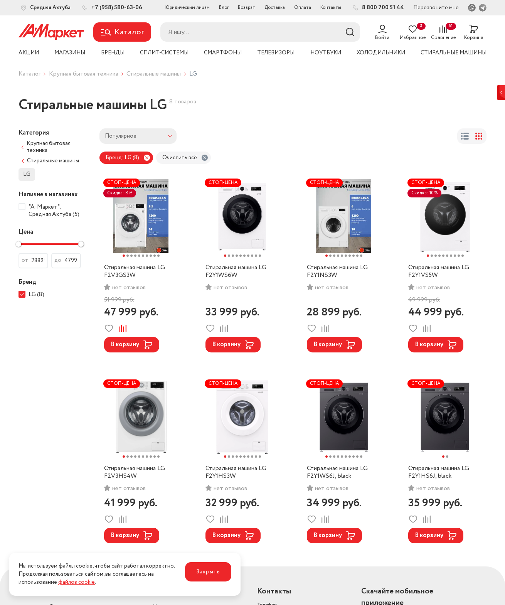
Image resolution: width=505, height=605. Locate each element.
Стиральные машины (153, 73)
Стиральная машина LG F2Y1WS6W (235, 271)
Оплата (302, 7)
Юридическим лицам (187, 7)
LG (26, 174)
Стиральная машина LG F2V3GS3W (134, 271)
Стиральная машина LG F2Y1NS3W (337, 271)
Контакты (330, 7)
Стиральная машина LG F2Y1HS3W (235, 472)
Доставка (274, 7)
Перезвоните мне (436, 7)
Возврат (246, 7)
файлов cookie (76, 582)
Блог (224, 7)
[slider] (18, 244)
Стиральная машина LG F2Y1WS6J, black (337, 472)
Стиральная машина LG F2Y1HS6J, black (438, 472)
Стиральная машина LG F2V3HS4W (134, 472)
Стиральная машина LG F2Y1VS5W (438, 271)
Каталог (29, 73)
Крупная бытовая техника (83, 73)
